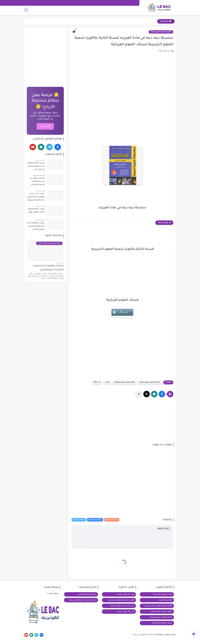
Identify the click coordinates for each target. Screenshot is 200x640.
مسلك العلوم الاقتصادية (162, 623)
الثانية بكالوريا (131, 10)
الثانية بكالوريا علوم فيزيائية (124, 382)
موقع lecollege (52, 593)
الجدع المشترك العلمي (87, 594)
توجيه (45, 10)
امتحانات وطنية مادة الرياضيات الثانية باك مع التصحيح (48, 268)
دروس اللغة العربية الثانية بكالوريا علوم (36, 210)
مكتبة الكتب (76, 3)
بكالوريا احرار (56, 10)
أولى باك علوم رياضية (125, 594)
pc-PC (107, 382)
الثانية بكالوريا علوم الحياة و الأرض (158, 606)
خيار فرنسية (53, 3)
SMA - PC (97, 382)
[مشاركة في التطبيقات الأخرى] (139, 394)
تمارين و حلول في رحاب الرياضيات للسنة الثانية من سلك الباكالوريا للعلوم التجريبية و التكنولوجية (37, 182)
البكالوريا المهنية (72, 10)
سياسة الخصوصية (103, 3)
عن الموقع (65, 3)
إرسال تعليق (163, 528)
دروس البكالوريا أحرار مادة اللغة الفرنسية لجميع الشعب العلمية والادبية (36, 226)
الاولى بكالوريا (112, 10)
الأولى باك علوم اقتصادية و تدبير (121, 600)
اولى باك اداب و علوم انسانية (122, 606)
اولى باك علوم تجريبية (125, 612)
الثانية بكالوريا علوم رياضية (161, 32)
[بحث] (26, 10)
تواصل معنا (88, 3)
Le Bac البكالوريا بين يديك (143, 635)
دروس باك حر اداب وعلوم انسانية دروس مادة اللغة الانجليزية (36, 197)
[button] (162, 394)
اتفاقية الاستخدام (120, 3)
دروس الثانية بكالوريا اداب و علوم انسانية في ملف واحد (36, 166)
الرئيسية (133, 3)
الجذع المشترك (93, 10)
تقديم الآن (45, 126)
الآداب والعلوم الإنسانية (162, 594)
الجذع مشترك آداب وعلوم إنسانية (82, 600)
